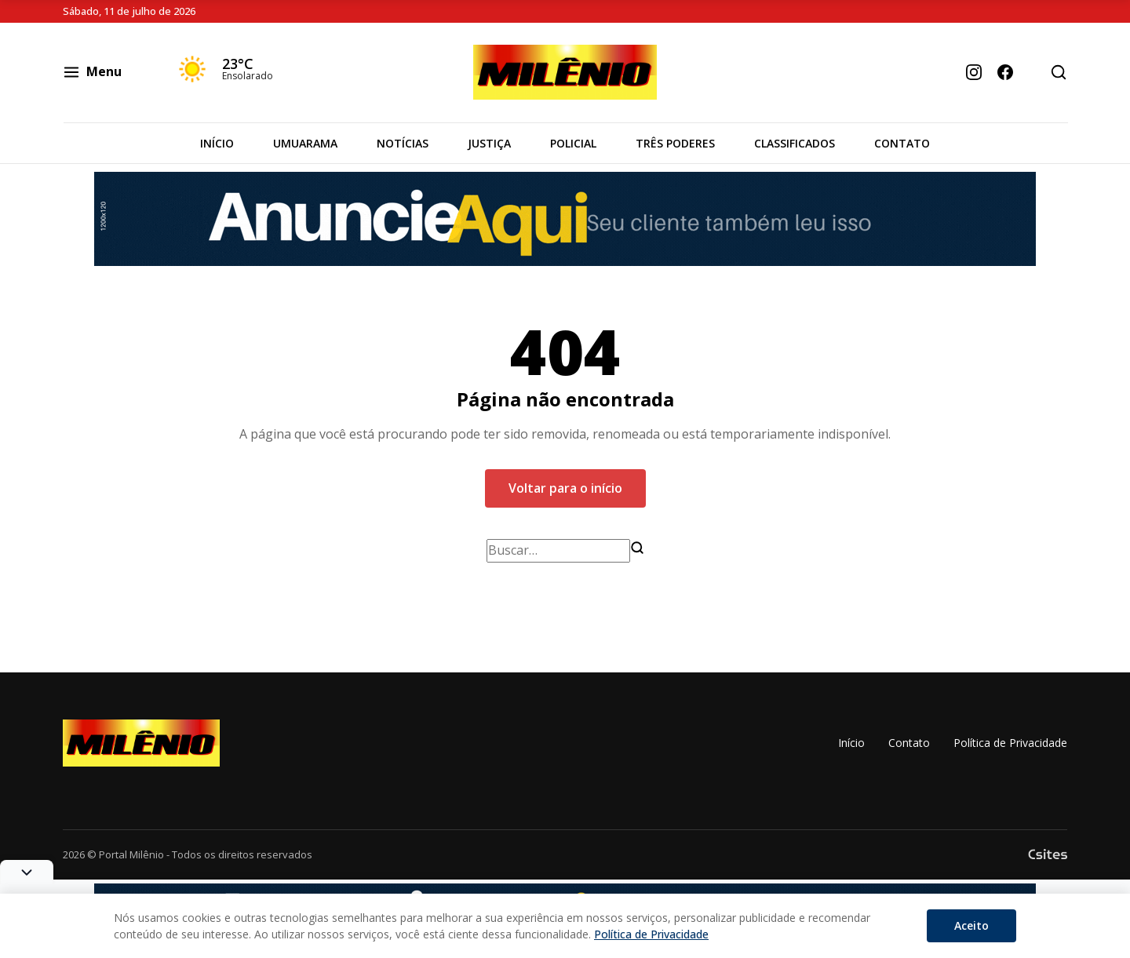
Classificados (794, 143)
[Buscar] (637, 548)
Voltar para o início (565, 488)
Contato (902, 143)
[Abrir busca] (1058, 72)
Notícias (402, 143)
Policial (573, 143)
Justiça (489, 143)
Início (217, 143)
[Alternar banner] (26, 872)
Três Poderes (675, 143)
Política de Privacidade (1010, 742)
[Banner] (565, 219)
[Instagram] (974, 72)
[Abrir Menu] (108, 72)
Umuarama (305, 143)
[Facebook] (1005, 72)
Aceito (971, 925)
